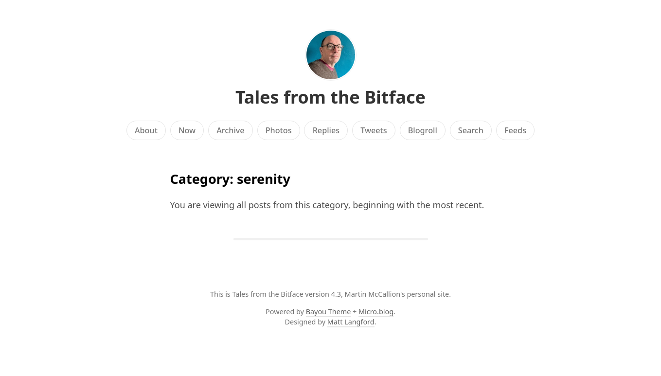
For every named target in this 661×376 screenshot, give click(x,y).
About (146, 130)
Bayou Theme (328, 311)
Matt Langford (351, 321)
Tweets (373, 130)
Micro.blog (375, 311)
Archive (230, 130)
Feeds (515, 130)
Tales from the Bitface (330, 97)
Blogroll (422, 130)
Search (470, 130)
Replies (326, 130)
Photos (279, 130)
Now (187, 130)
